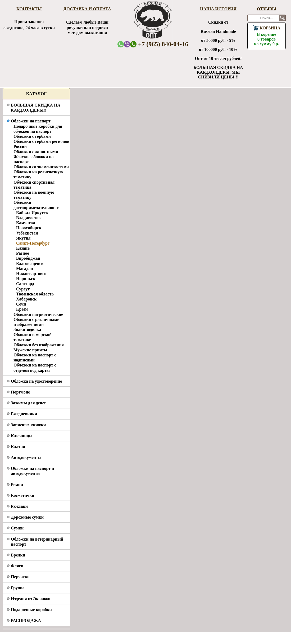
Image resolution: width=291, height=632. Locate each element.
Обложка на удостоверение (36, 381)
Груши (17, 588)
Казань (23, 248)
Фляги (17, 566)
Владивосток (28, 217)
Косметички (22, 495)
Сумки (17, 528)
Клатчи (18, 446)
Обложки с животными (35, 151)
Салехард (25, 283)
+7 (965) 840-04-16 (159, 44)
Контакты (29, 9)
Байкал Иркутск (32, 212)
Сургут (23, 289)
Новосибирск (28, 228)
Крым (22, 309)
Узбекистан (27, 233)
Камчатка (25, 222)
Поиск (282, 18)
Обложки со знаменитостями (41, 167)
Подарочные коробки (31, 609)
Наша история (218, 9)
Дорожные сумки (27, 517)
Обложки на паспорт (31, 121)
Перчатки (20, 576)
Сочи (21, 304)
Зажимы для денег (28, 403)
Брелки (18, 555)
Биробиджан (28, 258)
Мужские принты (30, 350)
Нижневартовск (31, 273)
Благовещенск (30, 263)
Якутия (23, 238)
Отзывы (266, 9)
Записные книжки (28, 425)
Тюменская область (35, 294)
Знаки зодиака (27, 329)
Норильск (25, 278)
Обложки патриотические (38, 314)
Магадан (24, 268)
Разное (22, 253)
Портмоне (20, 392)
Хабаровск (26, 299)
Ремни (17, 484)
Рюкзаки (19, 506)
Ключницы (21, 436)
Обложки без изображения (38, 345)
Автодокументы (26, 457)
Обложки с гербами (32, 136)
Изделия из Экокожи (31, 598)
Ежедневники (24, 414)
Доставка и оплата (87, 9)
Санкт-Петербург (32, 243)
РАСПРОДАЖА (26, 620)
